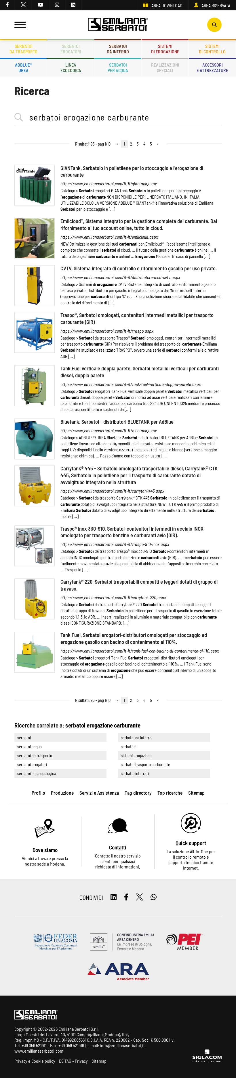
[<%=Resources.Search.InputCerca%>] (118, 117)
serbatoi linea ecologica (36, 773)
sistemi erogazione (136, 755)
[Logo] (118, 25)
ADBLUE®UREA (23, 67)
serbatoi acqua (29, 746)
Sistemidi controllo (212, 48)
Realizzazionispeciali (165, 67)
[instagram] (57, 5)
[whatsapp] (154, 897)
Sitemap (99, 1061)
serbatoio (128, 746)
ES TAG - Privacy (73, 1061)
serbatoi (24, 737)
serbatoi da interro (136, 737)
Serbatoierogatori (70, 48)
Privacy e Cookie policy (34, 1061)
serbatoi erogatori (32, 764)
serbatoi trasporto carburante (145, 764)
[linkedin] (73, 5)
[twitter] (23, 5)
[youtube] (40, 5)
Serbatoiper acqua (118, 67)
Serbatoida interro (118, 48)
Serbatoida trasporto (23, 48)
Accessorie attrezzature (212, 67)
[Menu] (20, 25)
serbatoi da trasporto (34, 755)
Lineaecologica (70, 67)
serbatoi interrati (135, 773)
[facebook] (7, 5)
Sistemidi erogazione (165, 48)
